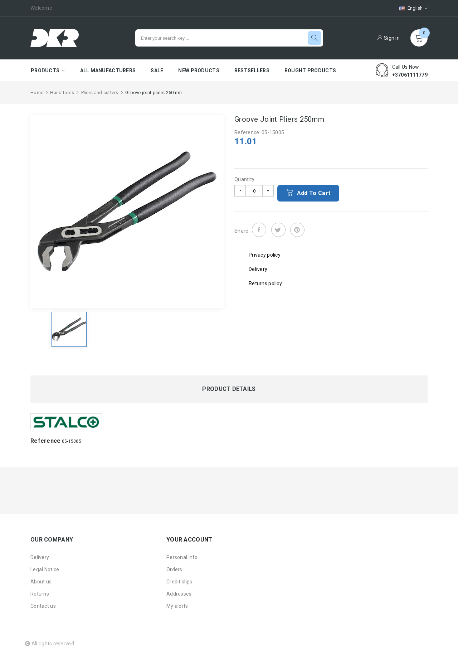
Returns (39, 594)
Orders (174, 569)
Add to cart (308, 192)
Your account (189, 539)
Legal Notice (44, 569)
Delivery (39, 557)
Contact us (43, 606)
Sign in (388, 38)
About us (41, 581)
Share (259, 230)
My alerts (177, 606)
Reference (45, 440)
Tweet (278, 230)
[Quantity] (254, 190)
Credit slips (179, 581)
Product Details (228, 389)
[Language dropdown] (410, 8)
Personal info (182, 557)
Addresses (179, 594)
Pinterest (297, 230)
